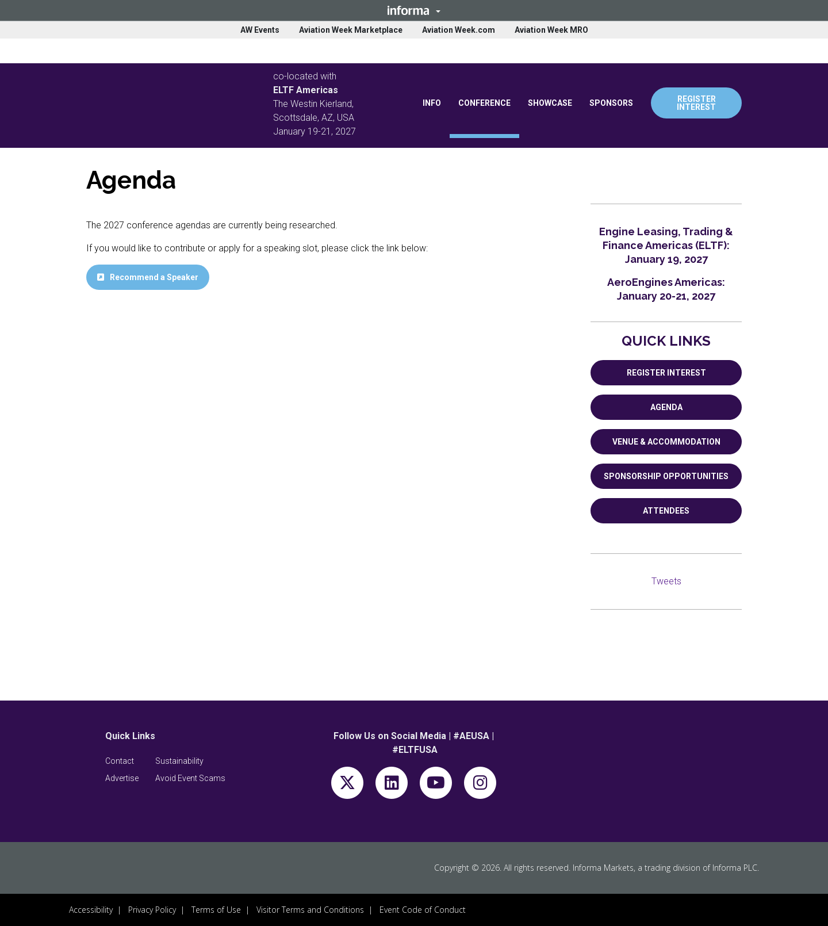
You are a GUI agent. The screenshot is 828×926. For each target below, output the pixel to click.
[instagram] (480, 785)
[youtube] (436, 785)
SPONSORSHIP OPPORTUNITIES (666, 476)
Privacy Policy (152, 909)
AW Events (259, 30)
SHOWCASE (550, 103)
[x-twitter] (347, 785)
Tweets (666, 581)
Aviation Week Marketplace (350, 30)
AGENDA (666, 407)
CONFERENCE (484, 103)
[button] (414, 10)
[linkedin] (391, 785)
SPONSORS (611, 103)
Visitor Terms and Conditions (310, 909)
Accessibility (91, 909)
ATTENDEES (666, 510)
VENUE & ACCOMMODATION (666, 441)
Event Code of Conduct (422, 909)
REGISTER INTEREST (696, 103)
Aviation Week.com (458, 30)
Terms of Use (216, 909)
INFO (432, 103)
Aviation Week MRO (551, 30)
